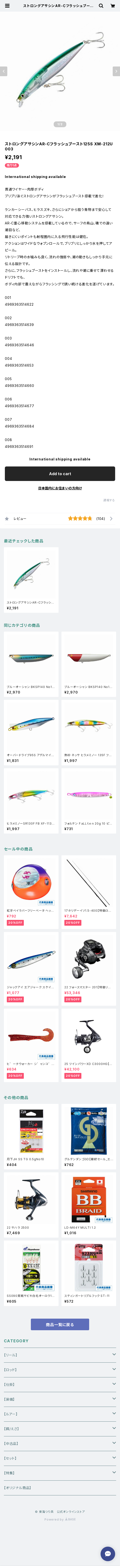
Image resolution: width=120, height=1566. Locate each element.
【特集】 (9, 1473)
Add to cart (60, 473)
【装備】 (9, 1399)
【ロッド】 (10, 1370)
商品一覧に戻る (60, 1324)
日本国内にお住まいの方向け (60, 488)
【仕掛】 (9, 1384)
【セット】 (10, 1458)
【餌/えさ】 (11, 1429)
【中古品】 (11, 1443)
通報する (109, 500)
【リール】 (10, 1355)
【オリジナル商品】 (17, 1488)
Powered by (60, 1519)
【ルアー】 (11, 1414)
